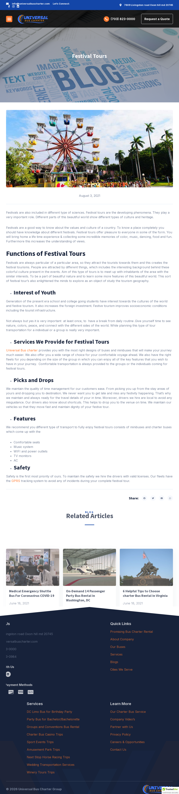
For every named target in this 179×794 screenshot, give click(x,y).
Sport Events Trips (83, 742)
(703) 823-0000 (123, 19)
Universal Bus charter (22, 350)
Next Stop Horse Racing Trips (91, 757)
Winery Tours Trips (84, 772)
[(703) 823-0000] (106, 19)
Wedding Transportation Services (94, 765)
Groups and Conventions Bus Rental (96, 727)
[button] (9, 19)
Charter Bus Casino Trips (88, 734)
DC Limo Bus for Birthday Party (92, 712)
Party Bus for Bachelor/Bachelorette (96, 719)
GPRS (16, 481)
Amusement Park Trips (86, 749)
